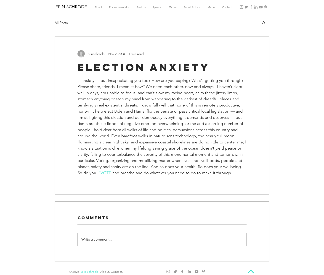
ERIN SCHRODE (71, 6)
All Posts (61, 23)
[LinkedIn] (256, 7)
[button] (263, 22)
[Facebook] (251, 7)
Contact (116, 271)
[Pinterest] (265, 7)
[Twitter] (246, 7)
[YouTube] (260, 7)
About (104, 271)
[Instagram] (241, 7)
